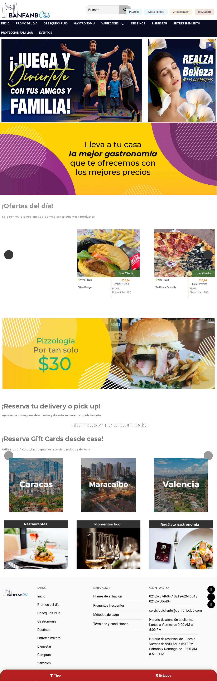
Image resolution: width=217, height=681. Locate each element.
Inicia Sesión (156, 12)
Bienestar (44, 646)
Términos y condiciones (110, 624)
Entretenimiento (49, 638)
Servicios (44, 663)
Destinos (43, 630)
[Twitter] (211, 597)
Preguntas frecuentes (109, 605)
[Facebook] (211, 589)
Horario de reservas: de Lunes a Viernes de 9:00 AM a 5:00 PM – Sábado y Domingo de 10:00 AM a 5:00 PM (173, 646)
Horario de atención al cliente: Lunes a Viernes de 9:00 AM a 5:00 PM (171, 625)
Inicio (41, 596)
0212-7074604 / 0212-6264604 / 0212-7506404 (173, 598)
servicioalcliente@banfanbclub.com (173, 611)
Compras (44, 655)
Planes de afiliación (107, 596)
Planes (134, 12)
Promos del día (48, 605)
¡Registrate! (181, 12)
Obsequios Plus (48, 613)
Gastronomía (47, 621)
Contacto (204, 12)
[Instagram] (211, 604)
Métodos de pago (106, 615)
